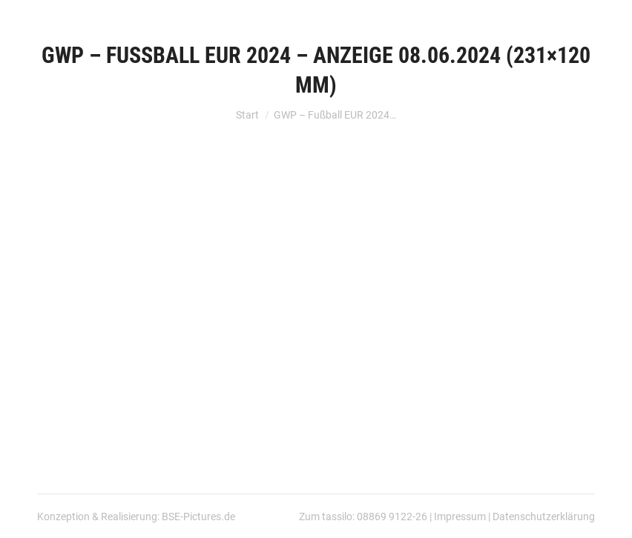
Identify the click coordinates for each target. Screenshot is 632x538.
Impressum (460, 516)
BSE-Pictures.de (198, 516)
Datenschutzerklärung (544, 516)
